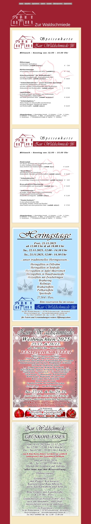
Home (21, 3)
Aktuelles (27, 3)
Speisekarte (35, 3)
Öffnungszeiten (57, 3)
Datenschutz (67, 3)
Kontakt (49, 3)
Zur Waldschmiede (52, 24)
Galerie (43, 3)
